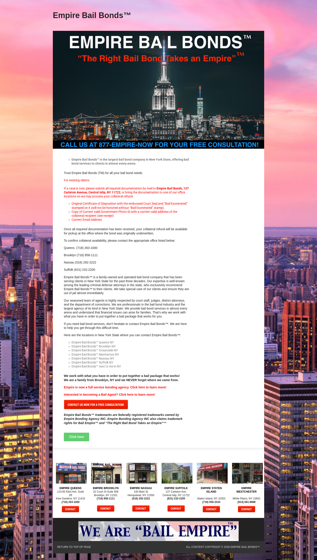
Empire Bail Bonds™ (92, 15)
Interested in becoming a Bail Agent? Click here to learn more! (109, 394)
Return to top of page (74, 547)
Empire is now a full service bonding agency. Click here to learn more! (115, 387)
